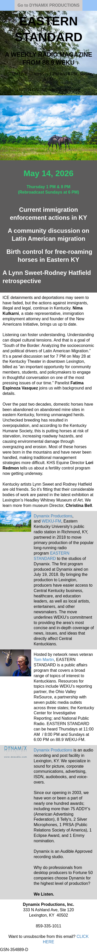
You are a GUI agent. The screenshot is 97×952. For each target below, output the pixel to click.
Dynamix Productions (53, 750)
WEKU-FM (51, 521)
